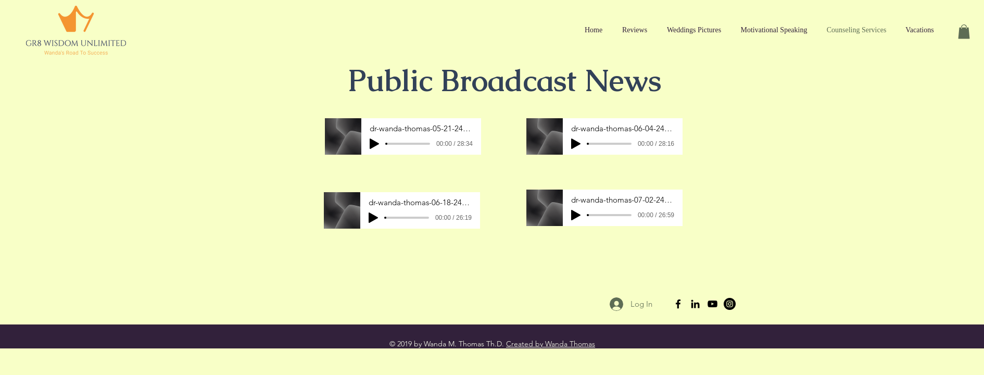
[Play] (374, 144)
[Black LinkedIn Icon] (695, 304)
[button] (964, 31)
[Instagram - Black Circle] (730, 304)
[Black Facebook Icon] (678, 304)
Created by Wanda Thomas (550, 343)
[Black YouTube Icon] (712, 304)
